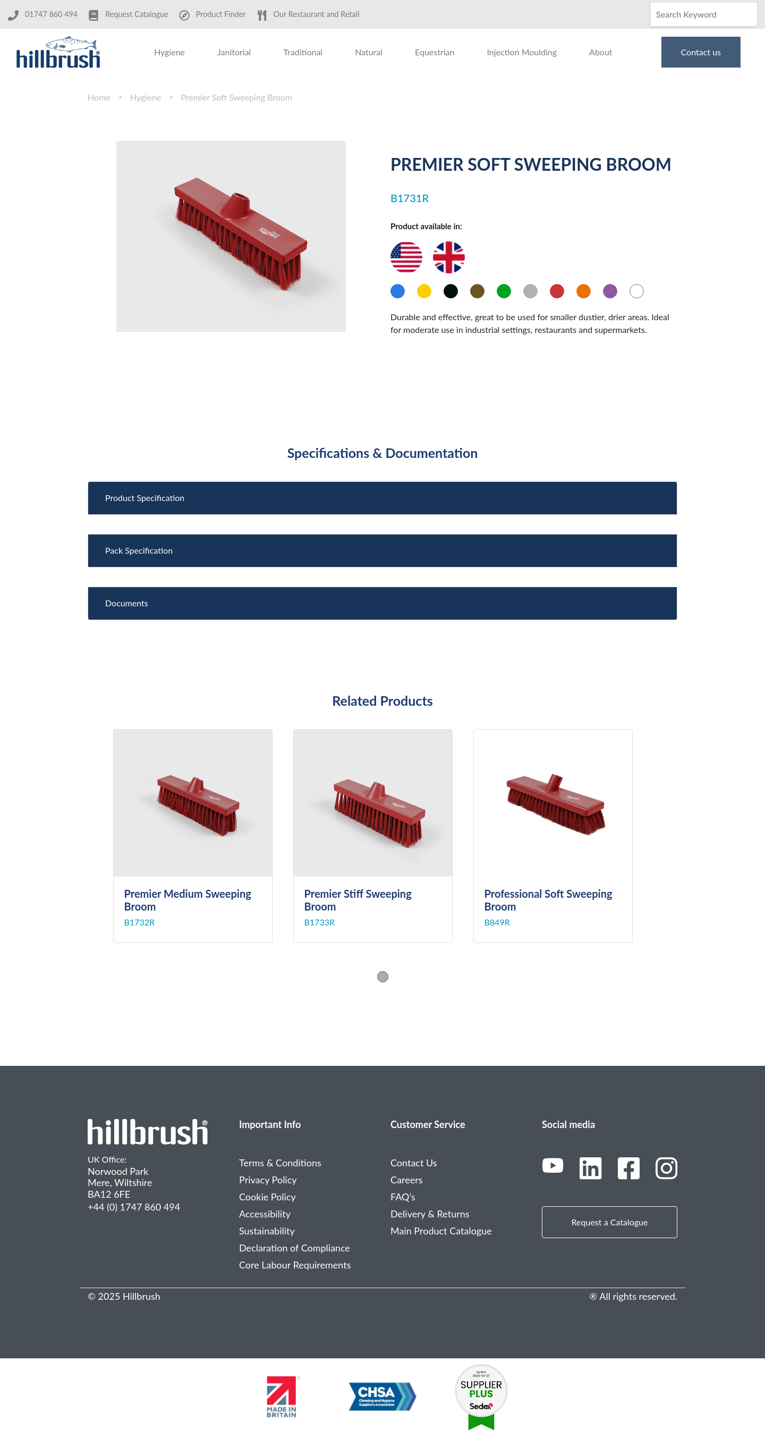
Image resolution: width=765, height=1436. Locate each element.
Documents (126, 603)
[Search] (704, 14)
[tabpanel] (203, 836)
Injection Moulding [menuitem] (522, 52)
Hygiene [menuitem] (169, 52)
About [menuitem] (601, 52)
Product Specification (144, 497)
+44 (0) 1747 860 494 (134, 1207)
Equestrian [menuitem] (434, 52)
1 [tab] (382, 977)
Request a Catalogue (610, 1222)
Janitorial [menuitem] (234, 52)
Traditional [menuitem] (302, 52)
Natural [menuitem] (368, 52)
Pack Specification (139, 550)
